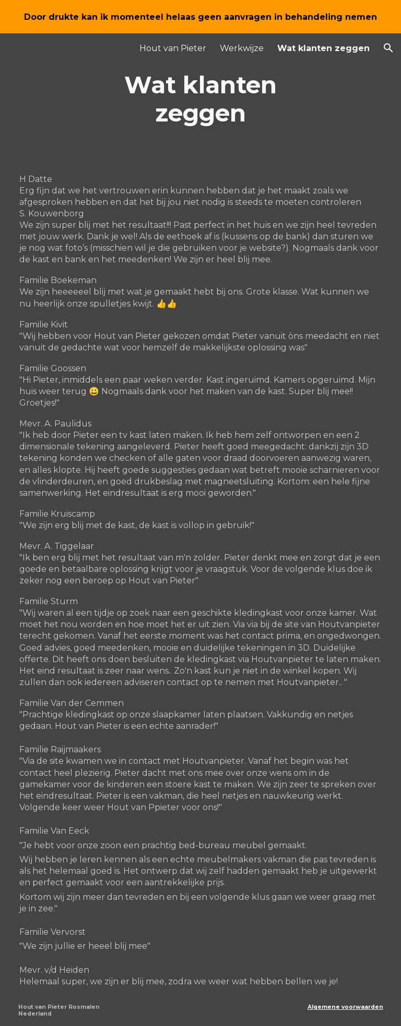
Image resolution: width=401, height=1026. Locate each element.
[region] (200, 16)
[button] (388, 47)
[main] (201, 99)
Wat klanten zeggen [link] (323, 48)
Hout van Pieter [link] (172, 48)
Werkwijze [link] (242, 48)
